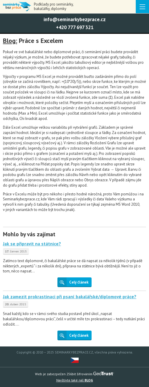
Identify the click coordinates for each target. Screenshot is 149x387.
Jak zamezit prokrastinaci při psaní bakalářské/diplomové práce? (69, 296)
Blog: (10, 40)
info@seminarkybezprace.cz (75, 19)
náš (74, 380)
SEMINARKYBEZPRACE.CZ (74, 352)
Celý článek (73, 282)
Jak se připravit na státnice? (32, 244)
